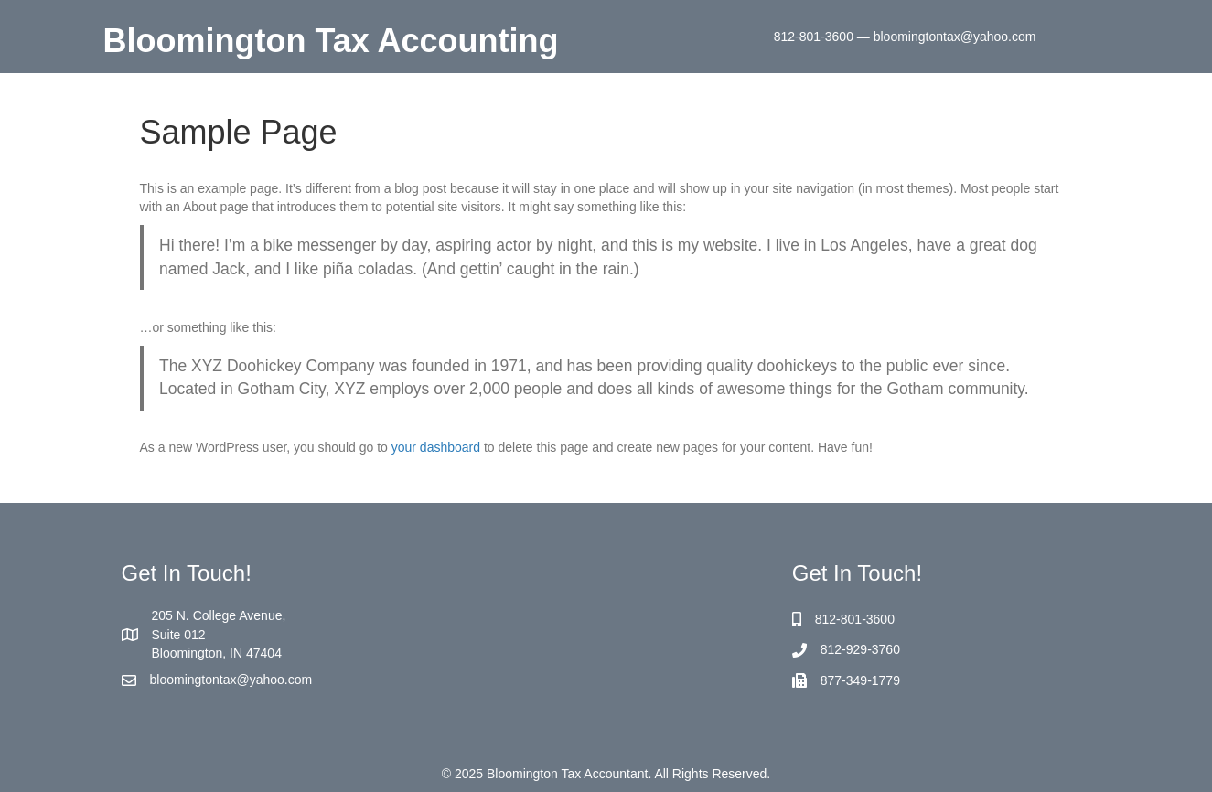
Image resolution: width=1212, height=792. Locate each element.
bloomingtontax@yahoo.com (231, 679)
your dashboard (435, 447)
